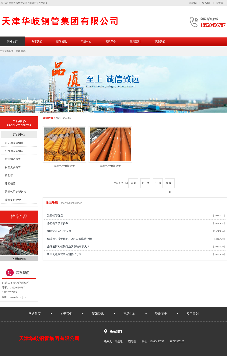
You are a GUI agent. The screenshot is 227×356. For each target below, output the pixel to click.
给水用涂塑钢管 (14, 151)
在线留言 (192, 3)
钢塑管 (9, 175)
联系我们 (206, 3)
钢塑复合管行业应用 (59, 231)
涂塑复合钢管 (13, 199)
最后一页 (170, 185)
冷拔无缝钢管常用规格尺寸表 (64, 254)
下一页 (158, 183)
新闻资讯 (61, 41)
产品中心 (86, 41)
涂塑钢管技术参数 (57, 223)
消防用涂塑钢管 (14, 142)
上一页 (145, 183)
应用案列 (135, 41)
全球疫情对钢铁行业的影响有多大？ (68, 246)
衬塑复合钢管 (13, 167)
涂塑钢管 (10, 183)
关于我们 (220, 3)
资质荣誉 (110, 41)
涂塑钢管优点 (55, 215)
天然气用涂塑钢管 (64, 166)
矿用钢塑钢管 (13, 159)
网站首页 (12, 41)
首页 (58, 118)
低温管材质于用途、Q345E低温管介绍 (69, 238)
